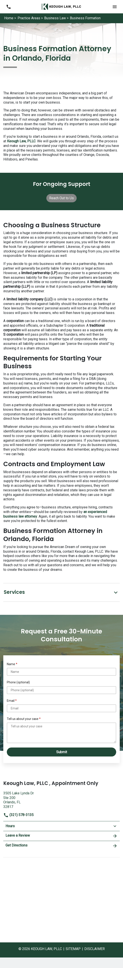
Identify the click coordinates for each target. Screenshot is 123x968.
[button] (114, 7)
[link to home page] (61, 6)
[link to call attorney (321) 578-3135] (8, 7)
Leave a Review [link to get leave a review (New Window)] (61, 836)
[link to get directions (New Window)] (61, 800)
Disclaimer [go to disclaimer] (94, 949)
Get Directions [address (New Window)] (61, 845)
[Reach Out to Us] (61, 198)
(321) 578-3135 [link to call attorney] (18, 815)
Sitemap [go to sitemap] (73, 949)
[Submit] (61, 752)
